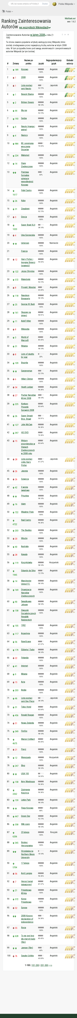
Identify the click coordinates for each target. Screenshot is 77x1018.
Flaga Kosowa (27, 808)
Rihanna (24, 346)
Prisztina (25, 495)
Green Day (25, 816)
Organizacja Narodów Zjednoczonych (28, 592)
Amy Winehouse (28, 781)
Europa (24, 907)
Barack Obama (27, 94)
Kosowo (24, 69)
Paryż (23, 749)
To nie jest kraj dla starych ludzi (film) (28, 938)
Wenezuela (26, 757)
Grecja (24, 216)
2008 (23, 77)
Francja (24, 251)
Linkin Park (26, 800)
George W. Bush (28, 304)
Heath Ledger (27, 387)
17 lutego (25, 863)
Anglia (23, 690)
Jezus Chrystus (27, 271)
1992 (23, 625)
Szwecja (25, 479)
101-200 (35, 965)
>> (51, 965)
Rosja (23, 927)
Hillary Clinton (27, 379)
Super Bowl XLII (28, 225)
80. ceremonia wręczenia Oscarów (27, 146)
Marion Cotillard (28, 739)
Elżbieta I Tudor (28, 649)
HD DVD (24, 432)
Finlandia (24, 657)
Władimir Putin (27, 512)
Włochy (24, 538)
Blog (23, 765)
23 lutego (25, 832)
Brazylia (24, 362)
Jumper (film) (27, 947)
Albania (24, 674)
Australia (24, 546)
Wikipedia (25, 329)
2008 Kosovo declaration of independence (27, 918)
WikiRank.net (70, 18)
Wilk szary (25, 824)
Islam (23, 504)
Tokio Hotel (26, 707)
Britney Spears (27, 102)
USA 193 (25, 773)
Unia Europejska (28, 235)
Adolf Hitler (26, 321)
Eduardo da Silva (28, 570)
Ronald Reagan (27, 715)
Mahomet (25, 155)
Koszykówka (26, 562)
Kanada (24, 554)
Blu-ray (24, 110)
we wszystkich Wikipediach (35, 27)
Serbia (24, 118)
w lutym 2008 (38, 34)
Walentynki (25, 279)
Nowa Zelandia (27, 723)
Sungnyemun (26, 370)
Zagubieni (25, 208)
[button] (62, 35)
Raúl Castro (26, 520)
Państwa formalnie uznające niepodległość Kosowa (27, 178)
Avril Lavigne (26, 873)
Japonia (24, 471)
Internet (24, 665)
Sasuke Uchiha (27, 955)
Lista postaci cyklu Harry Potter (26, 462)
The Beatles (26, 530)
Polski (7, 11)
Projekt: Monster (28, 287)
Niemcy (24, 135)
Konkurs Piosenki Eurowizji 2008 (27, 406)
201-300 (44, 965)
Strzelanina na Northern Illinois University (28, 854)
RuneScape (26, 641)
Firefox (24, 731)
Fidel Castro (26, 190)
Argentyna (25, 633)
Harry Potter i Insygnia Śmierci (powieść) (28, 262)
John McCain (26, 424)
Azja (23, 682)
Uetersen (25, 243)
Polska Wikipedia (63, 4)
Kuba (23, 200)
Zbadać (45, 4)
